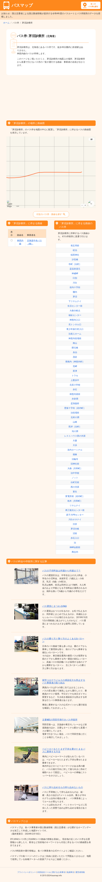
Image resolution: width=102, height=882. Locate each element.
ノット (75, 477)
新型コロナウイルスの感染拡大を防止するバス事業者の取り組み (63, 681)
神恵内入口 (75, 320)
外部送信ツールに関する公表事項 (51, 872)
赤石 (75, 389)
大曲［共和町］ (74, 468)
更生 (75, 491)
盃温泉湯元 (75, 269)
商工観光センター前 (74, 510)
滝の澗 (75, 431)
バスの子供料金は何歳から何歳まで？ (61, 570)
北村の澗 (75, 417)
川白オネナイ (75, 519)
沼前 (75, 533)
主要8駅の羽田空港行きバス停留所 (59, 719)
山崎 (75, 422)
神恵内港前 (75, 394)
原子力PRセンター (75, 515)
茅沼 (75, 296)
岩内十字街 (75, 287)
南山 (75, 343)
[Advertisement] (51, 96)
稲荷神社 (75, 255)
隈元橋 (75, 347)
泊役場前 (75, 412)
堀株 (75, 454)
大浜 (75, 445)
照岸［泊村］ (75, 426)
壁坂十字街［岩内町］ (75, 408)
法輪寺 (75, 459)
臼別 (75, 278)
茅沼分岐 (75, 528)
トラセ (75, 375)
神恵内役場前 (75, 338)
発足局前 (75, 245)
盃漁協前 (75, 403)
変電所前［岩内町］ (74, 496)
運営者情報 (80, 872)
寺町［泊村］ (75, 264)
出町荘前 (75, 482)
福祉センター (75, 315)
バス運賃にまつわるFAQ (54, 606)
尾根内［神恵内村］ (74, 361)
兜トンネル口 (75, 324)
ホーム (6, 22)
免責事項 (70, 872)
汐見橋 (75, 259)
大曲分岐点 (75, 310)
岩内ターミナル (74, 450)
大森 (75, 440)
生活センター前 (74, 306)
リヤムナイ (75, 505)
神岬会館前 (75, 547)
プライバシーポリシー (26, 872)
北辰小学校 (75, 385)
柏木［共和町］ (74, 501)
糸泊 (75, 352)
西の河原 (75, 487)
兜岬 (75, 366)
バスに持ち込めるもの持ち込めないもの (62, 787)
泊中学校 (75, 473)
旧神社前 (75, 463)
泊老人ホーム (75, 334)
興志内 (75, 552)
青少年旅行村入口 (74, 329)
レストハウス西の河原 (75, 436)
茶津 (75, 371)
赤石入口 (75, 538)
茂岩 (75, 357)
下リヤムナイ (75, 301)
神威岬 (75, 273)
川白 (75, 282)
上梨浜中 (75, 380)
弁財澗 (75, 398)
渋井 (75, 524)
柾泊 (75, 250)
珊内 (75, 292)
